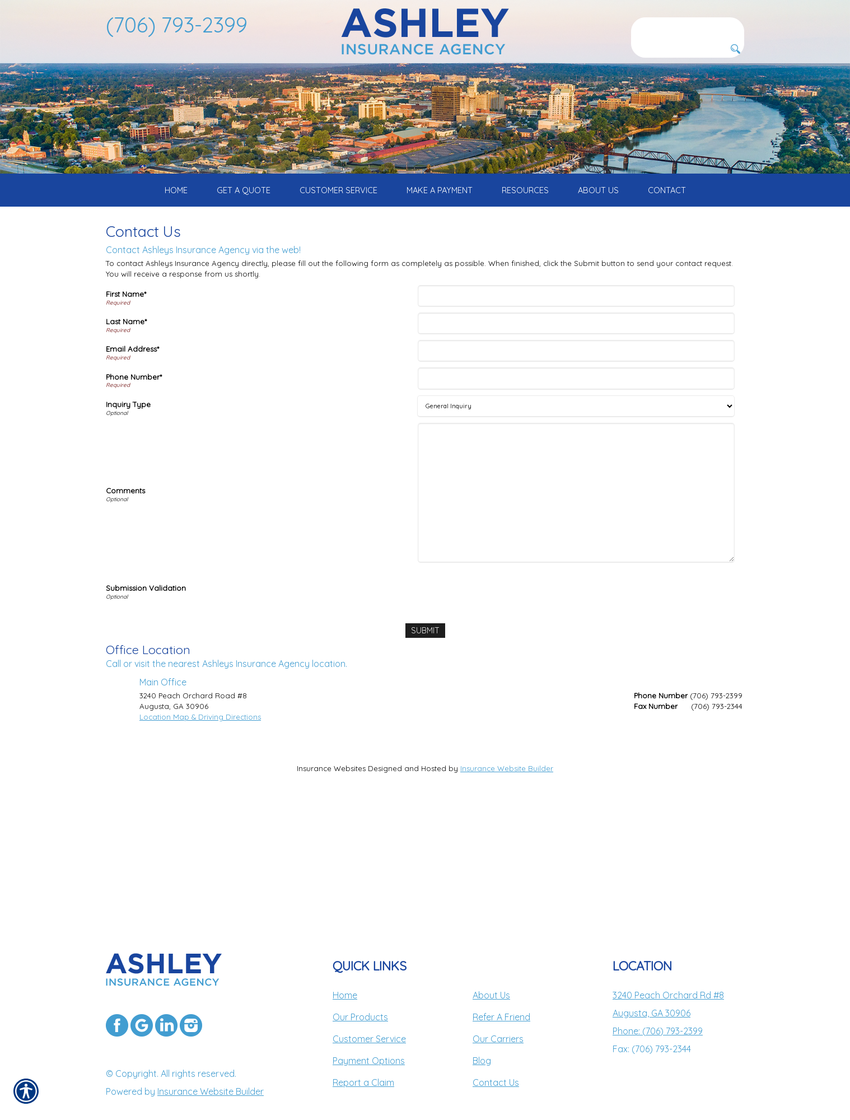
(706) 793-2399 (176, 25)
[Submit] (425, 729)
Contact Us (496, 1060)
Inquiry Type (128, 502)
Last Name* (126, 420)
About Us (491, 972)
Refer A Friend (501, 994)
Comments (125, 589)
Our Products (360, 994)
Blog (482, 1038)
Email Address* (132, 447)
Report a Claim (363, 1060)
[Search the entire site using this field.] (688, 26)
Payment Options (369, 1038)
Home (345, 972)
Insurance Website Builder (506, 866)
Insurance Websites (331, 866)
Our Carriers (498, 1016)
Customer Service (369, 1016)
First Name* (126, 392)
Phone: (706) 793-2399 (658, 1008)
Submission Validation (146, 686)
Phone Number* (134, 475)
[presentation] (505, 689)
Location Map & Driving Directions (200, 814)
